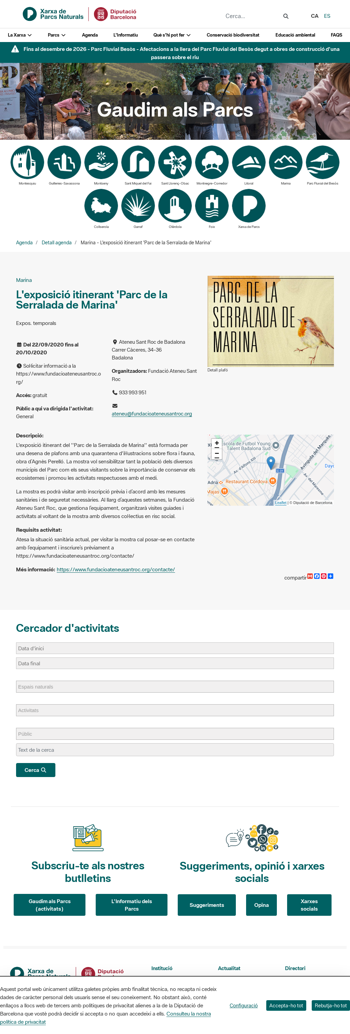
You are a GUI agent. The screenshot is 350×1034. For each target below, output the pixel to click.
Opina (261, 904)
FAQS (336, 35)
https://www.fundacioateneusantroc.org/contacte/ (116, 569)
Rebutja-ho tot (331, 1005)
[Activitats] (31, 710)
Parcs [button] (57, 35)
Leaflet (280, 503)
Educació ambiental (295, 35)
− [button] (217, 454)
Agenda (90, 35)
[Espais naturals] (39, 686)
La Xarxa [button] (20, 35)
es (327, 15)
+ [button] (217, 444)
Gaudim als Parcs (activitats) (50, 905)
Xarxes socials (309, 905)
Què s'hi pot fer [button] (172, 35)
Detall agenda (57, 243)
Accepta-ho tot (286, 1005)
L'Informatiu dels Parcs (131, 905)
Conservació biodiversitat (233, 35)
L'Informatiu (125, 35)
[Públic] (28, 734)
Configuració (244, 1005)
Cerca (36, 769)
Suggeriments (207, 904)
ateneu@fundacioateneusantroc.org (152, 413)
